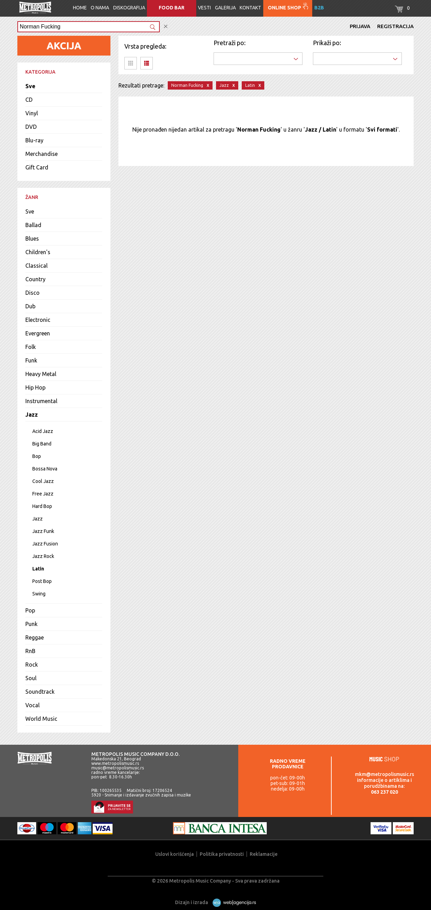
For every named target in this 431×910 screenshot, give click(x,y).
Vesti (204, 7)
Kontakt (250, 7)
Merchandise (41, 154)
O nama (100, 7)
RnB (30, 651)
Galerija (225, 7)
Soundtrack (40, 691)
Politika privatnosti (222, 854)
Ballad (33, 225)
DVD (31, 127)
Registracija (395, 26)
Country (35, 279)
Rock (31, 664)
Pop (30, 610)
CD (29, 100)
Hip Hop (35, 387)
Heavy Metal (40, 374)
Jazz (31, 414)
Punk (31, 624)
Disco (32, 293)
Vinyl (31, 113)
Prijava (360, 26)
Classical (36, 265)
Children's (37, 252)
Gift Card (36, 167)
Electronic (37, 320)
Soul (30, 678)
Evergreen (37, 333)
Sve (30, 86)
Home (80, 7)
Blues (32, 238)
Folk (30, 347)
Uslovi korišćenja (174, 854)
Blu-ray (34, 140)
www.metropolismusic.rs (115, 763)
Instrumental (41, 401)
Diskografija (129, 7)
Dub (30, 306)
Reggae (34, 637)
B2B (319, 7)
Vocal (32, 705)
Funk (31, 360)
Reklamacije (263, 854)
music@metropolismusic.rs (117, 768)
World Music (41, 719)
